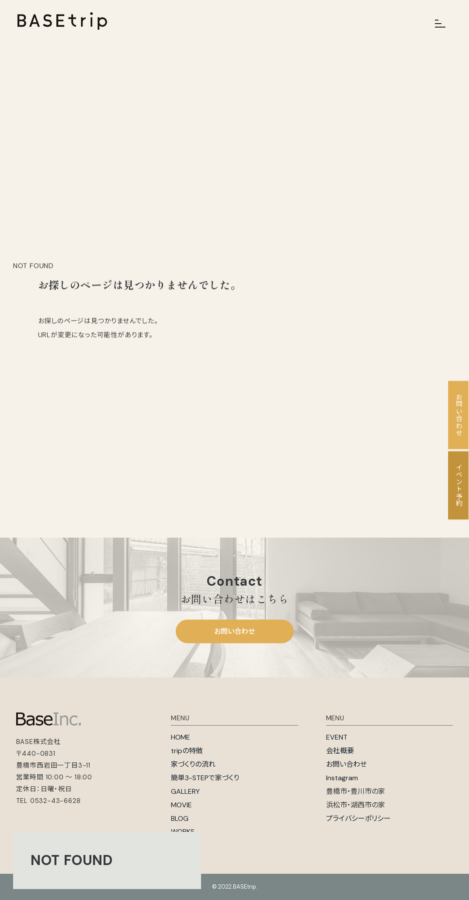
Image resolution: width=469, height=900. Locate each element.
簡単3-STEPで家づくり (205, 777)
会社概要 (340, 750)
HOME (180, 737)
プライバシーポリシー (358, 818)
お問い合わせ (234, 631)
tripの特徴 (187, 750)
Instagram (342, 777)
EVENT (336, 737)
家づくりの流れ (193, 764)
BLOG (179, 818)
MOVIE (181, 805)
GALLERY (185, 791)
